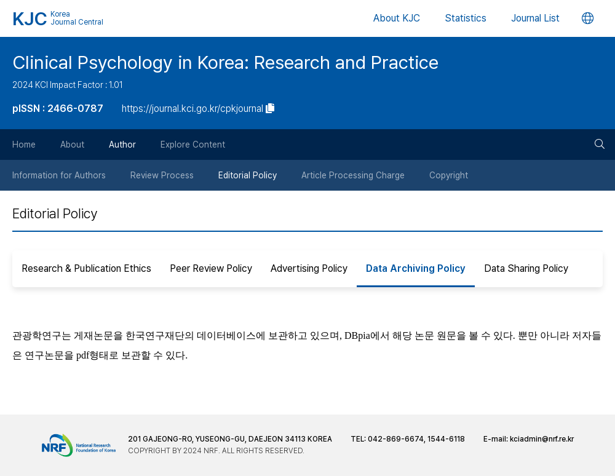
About (72, 144)
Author (122, 144)
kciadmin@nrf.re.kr (542, 439)
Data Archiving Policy (416, 268)
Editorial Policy (247, 175)
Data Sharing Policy (526, 268)
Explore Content (193, 144)
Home (24, 144)
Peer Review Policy (211, 268)
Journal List (535, 18)
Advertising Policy (309, 268)
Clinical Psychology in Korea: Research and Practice (225, 62)
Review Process (162, 175)
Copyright (448, 175)
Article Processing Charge (353, 175)
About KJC (396, 18)
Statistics (465, 18)
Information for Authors (59, 175)
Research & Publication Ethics (86, 268)
